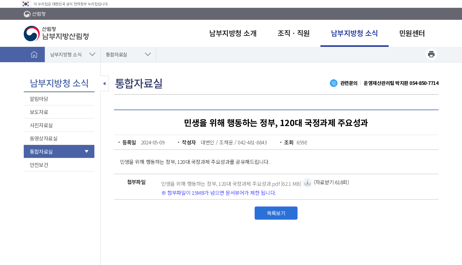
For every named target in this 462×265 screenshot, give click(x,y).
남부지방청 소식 (66, 54)
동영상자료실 (44, 138)
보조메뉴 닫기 (104, 83)
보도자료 (39, 112)
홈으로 (34, 54)
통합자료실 (116, 54)
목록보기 (276, 213)
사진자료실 (41, 125)
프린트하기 (431, 54)
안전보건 (39, 164)
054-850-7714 (423, 82)
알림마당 (39, 98)
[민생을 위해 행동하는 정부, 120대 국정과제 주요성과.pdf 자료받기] (231, 182)
